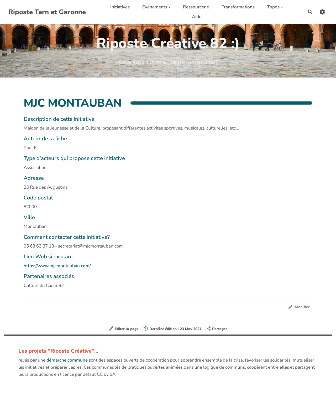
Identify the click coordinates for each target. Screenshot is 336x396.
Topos (274, 7)
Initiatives (119, 7)
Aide (196, 17)
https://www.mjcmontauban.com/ (57, 266)
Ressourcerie (196, 7)
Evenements (156, 7)
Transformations (237, 7)
